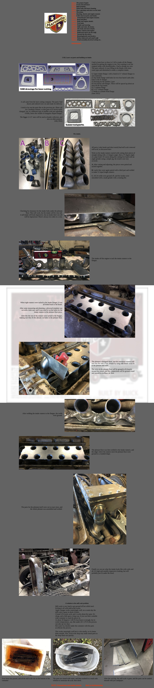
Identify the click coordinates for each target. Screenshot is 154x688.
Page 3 (74, 5)
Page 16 (74, 29)
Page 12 (74, 21)
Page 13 (74, 23)
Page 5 (74, 8)
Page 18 (74, 32)
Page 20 (74, 36)
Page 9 (74, 16)
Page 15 (74, 27)
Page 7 (74, 12)
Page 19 (74, 34)
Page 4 (74, 6)
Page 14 (74, 25)
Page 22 (74, 40)
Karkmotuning (76, 43)
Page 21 (74, 38)
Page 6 (74, 10)
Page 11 (74, 19)
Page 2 (74, 3)
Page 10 (74, 17)
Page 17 (74, 30)
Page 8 (74, 14)
